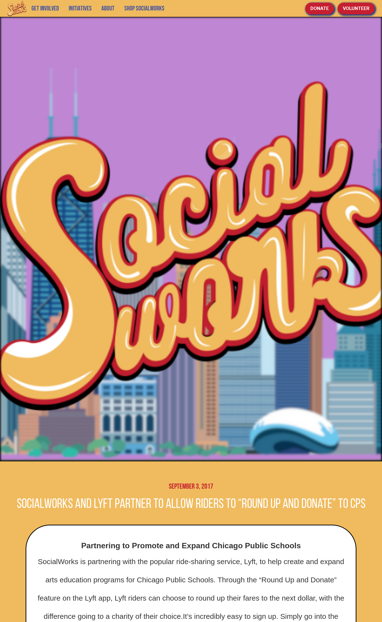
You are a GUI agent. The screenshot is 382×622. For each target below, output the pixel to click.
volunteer (356, 8)
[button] (80, 8)
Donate (319, 8)
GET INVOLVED (45, 8)
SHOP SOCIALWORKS (144, 8)
